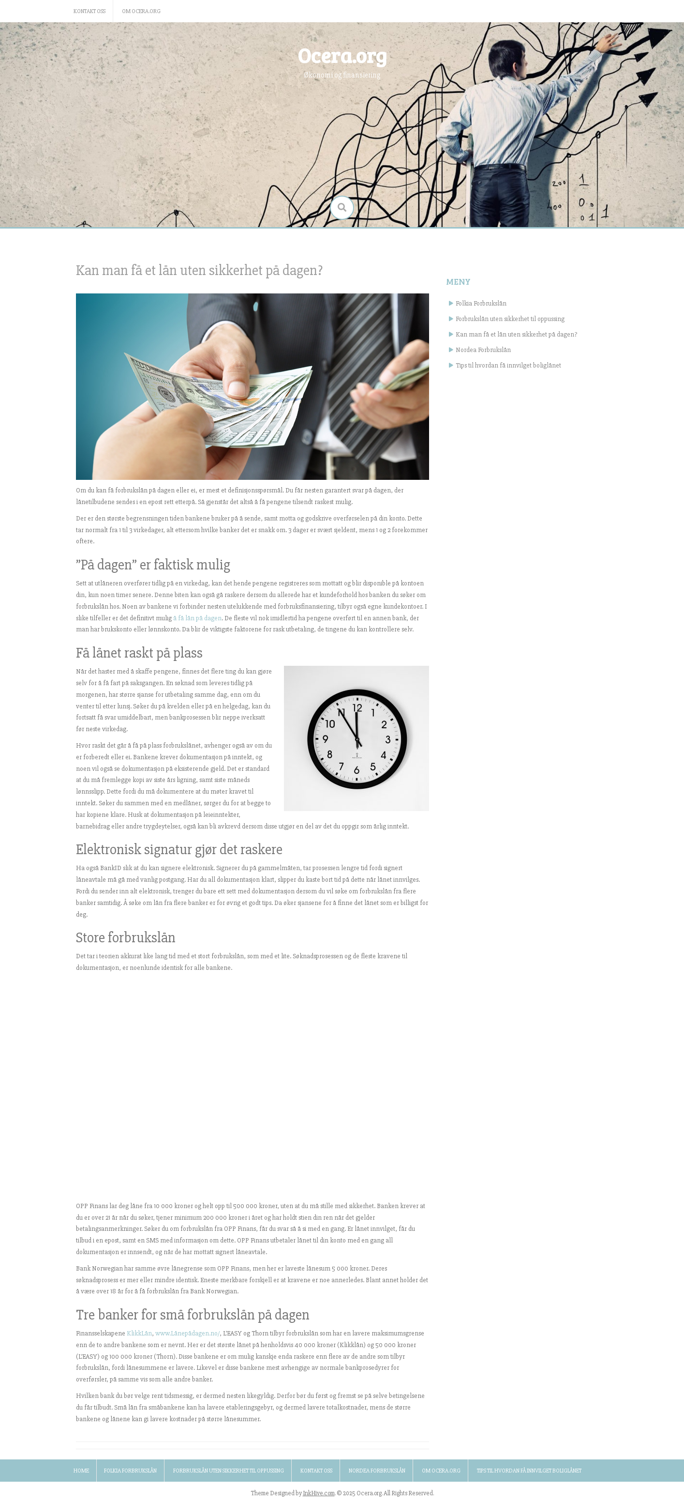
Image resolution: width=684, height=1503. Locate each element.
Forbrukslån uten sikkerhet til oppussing (510, 319)
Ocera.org (342, 55)
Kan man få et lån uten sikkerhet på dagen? (516, 334)
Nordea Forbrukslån (483, 350)
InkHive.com (319, 1493)
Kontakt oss (89, 11)
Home (81, 1470)
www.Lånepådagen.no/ (187, 1333)
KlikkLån (139, 1333)
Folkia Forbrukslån (481, 303)
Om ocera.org (141, 11)
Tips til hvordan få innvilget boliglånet (508, 365)
